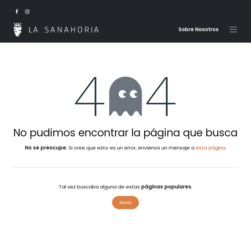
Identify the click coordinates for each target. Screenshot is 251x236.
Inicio (126, 202)
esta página (211, 147)
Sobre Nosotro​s (198, 29)
